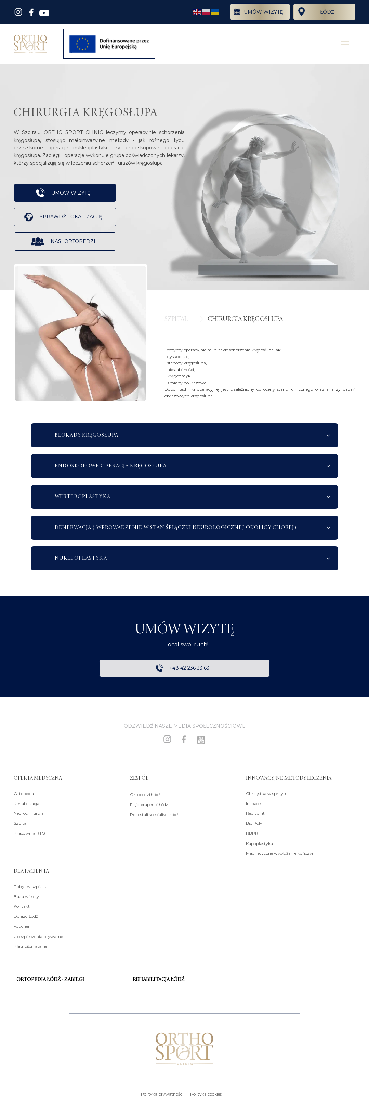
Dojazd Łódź (26, 916)
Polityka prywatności (162, 1094)
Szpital (20, 823)
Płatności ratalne (30, 946)
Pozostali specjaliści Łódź (154, 814)
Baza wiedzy (26, 896)
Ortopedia (24, 793)
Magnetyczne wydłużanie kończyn (280, 853)
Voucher (22, 926)
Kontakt (22, 906)
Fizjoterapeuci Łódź (149, 804)
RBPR (252, 833)
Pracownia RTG (29, 833)
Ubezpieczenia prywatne (38, 936)
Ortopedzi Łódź (145, 794)
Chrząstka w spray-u (267, 793)
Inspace (253, 803)
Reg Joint (255, 813)
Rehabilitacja (26, 803)
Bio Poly (254, 823)
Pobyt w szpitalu (31, 886)
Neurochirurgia (29, 813)
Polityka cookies (206, 1094)
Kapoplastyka (259, 843)
